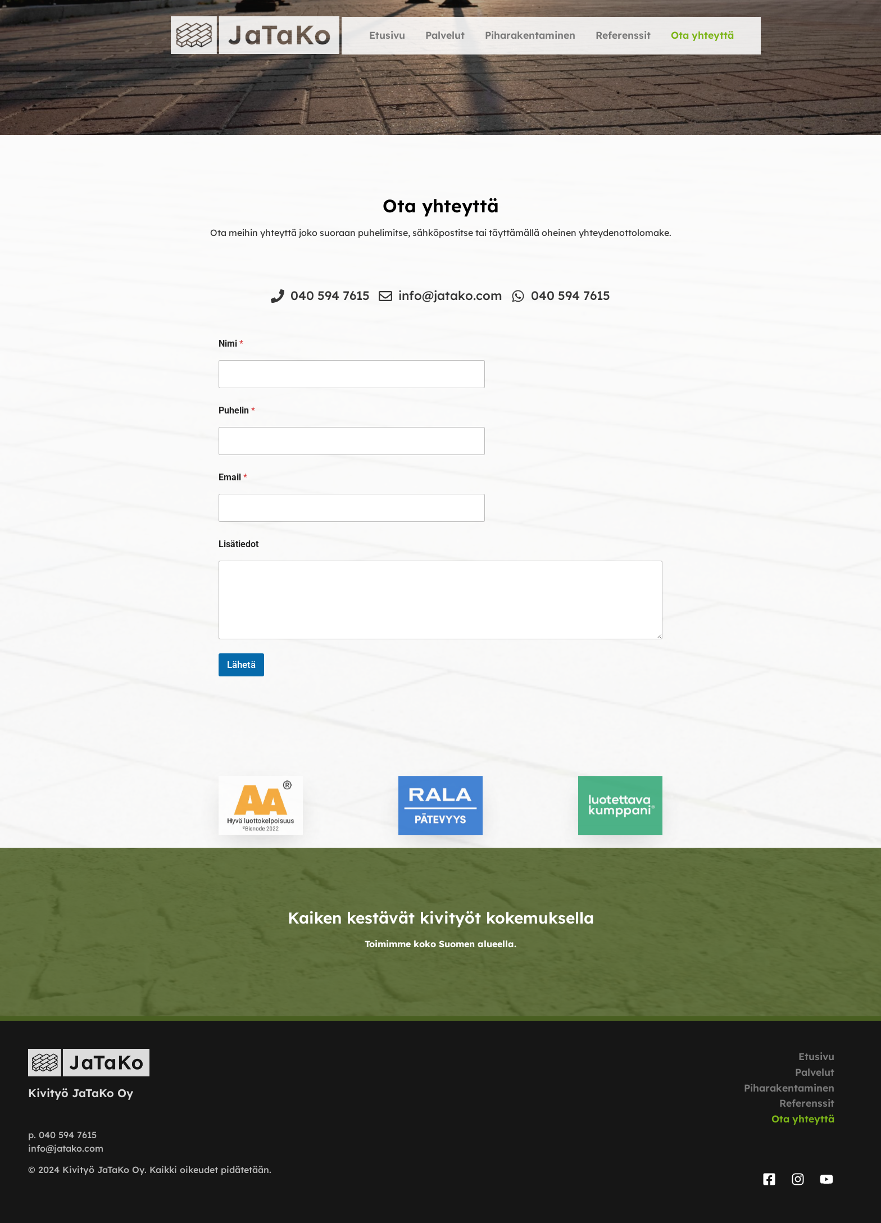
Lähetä (241, 664)
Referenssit (623, 35)
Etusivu (387, 35)
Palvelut (445, 35)
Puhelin (237, 410)
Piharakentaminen (530, 35)
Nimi (231, 343)
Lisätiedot (238, 544)
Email (233, 477)
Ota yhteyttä (702, 35)
